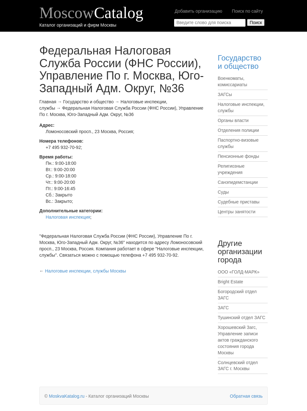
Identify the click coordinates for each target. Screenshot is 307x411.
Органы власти (233, 120)
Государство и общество (239, 62)
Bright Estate (230, 281)
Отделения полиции (238, 130)
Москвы (85, 270)
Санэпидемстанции (238, 182)
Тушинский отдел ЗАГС (241, 317)
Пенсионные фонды (238, 156)
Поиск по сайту (247, 11)
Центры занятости (237, 211)
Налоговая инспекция (68, 217)
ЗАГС (223, 307)
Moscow (91, 13)
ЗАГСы (225, 94)
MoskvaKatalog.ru (66, 396)
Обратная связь (246, 396)
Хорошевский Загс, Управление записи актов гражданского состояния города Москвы (238, 340)
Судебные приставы (239, 201)
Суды (223, 192)
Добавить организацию (198, 11)
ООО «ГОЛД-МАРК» (238, 271)
